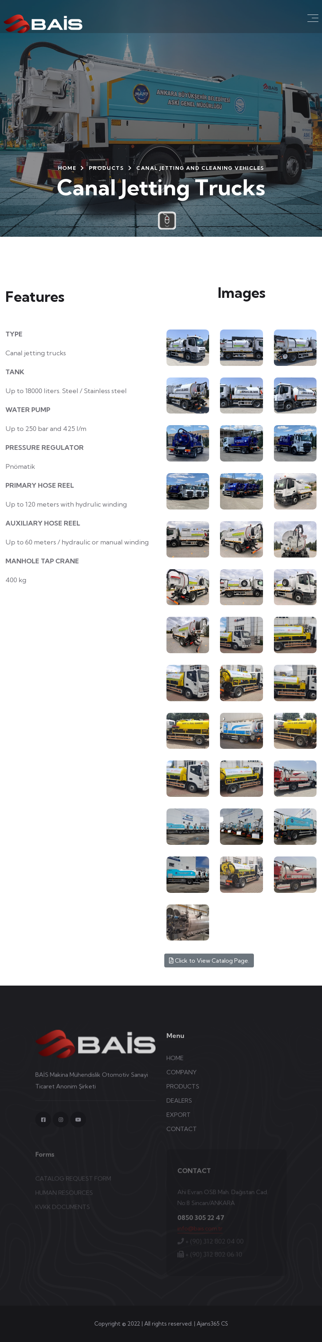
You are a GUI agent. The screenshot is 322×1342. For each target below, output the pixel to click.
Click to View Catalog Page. (209, 960)
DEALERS (179, 1105)
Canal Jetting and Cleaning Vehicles (200, 168)
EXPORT (178, 1119)
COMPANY (181, 1077)
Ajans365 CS (212, 1323)
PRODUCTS (106, 168)
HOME (67, 168)
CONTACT (181, 1134)
